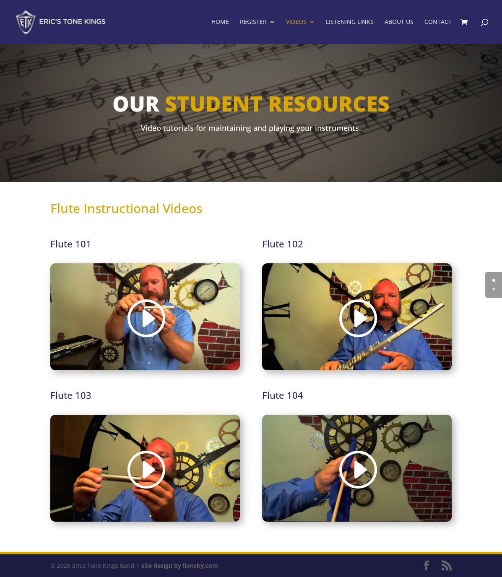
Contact (438, 22)
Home (220, 22)
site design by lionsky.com (179, 565)
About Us (399, 22)
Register (253, 22)
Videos (296, 22)
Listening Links (350, 22)
